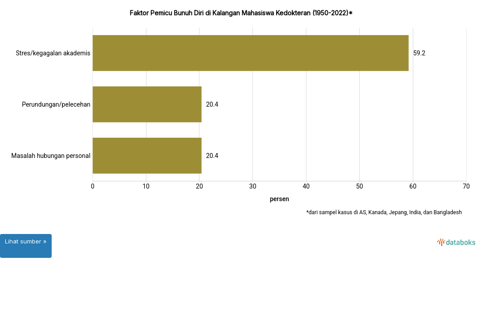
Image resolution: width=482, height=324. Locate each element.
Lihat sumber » (26, 241)
